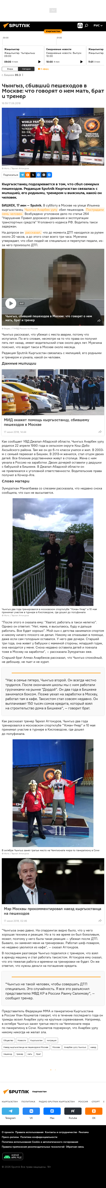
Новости (22, 1040)
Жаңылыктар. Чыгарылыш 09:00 (19, 54)
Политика (28, 1101)
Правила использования (29, 1132)
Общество (8, 1040)
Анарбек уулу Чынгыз (75, 1047)
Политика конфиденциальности (38, 1137)
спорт (96, 1101)
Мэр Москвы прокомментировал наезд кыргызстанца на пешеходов (52, 911)
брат (38, 1054)
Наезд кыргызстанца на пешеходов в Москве (25, 1047)
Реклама (84, 1132)
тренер (19, 1054)
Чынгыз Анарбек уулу (41, 210)
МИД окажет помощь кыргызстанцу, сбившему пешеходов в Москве (46, 422)
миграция (51, 1040)
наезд (93, 1047)
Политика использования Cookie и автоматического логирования (40, 1141)
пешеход (7, 1054)
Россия (83, 1101)
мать (29, 1054)
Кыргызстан (36, 1040)
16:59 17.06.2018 (11, 103)
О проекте (8, 1132)
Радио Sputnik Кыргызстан (57, 1101)
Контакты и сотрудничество (61, 1132)
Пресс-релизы (10, 1137)
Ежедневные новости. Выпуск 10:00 (63, 54)
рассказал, (33, 232)
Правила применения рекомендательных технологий (33, 1146)
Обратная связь (75, 1146)
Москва (56, 1047)
